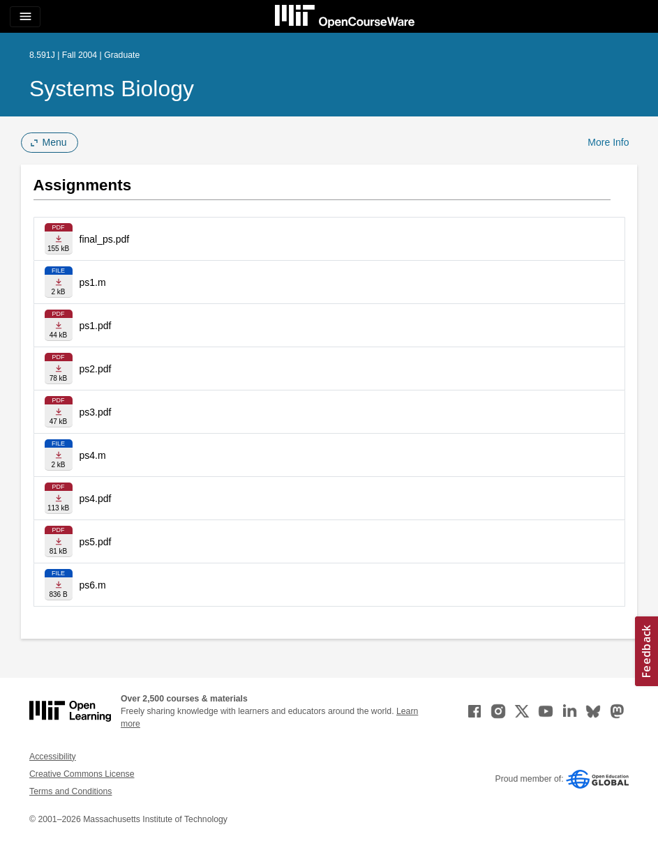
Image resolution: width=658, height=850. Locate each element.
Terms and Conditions (70, 791)
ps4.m (93, 455)
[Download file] (59, 239)
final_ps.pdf (105, 239)
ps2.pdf (96, 368)
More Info (608, 142)
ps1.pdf (96, 325)
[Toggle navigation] (25, 16)
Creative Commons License (81, 774)
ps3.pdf (96, 412)
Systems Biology (111, 88)
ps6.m (93, 585)
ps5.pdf (96, 541)
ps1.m (93, 282)
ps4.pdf (96, 498)
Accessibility (52, 756)
